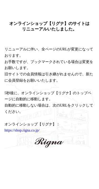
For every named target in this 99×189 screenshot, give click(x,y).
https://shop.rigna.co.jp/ (22, 130)
